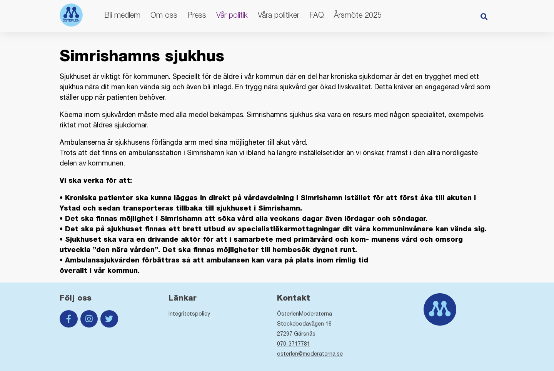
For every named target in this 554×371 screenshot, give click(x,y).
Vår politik (232, 14)
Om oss (163, 14)
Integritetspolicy (189, 314)
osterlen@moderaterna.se (310, 354)
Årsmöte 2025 (358, 14)
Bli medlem (122, 14)
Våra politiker (278, 14)
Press (196, 14)
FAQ (316, 14)
